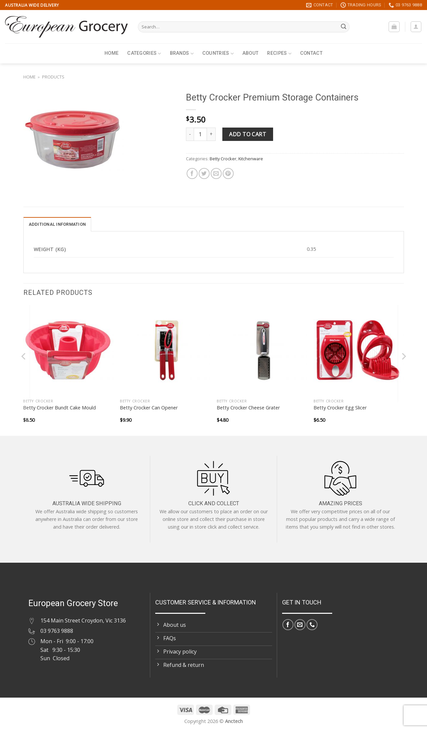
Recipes (279, 53)
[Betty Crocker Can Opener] (165, 350)
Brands (182, 53)
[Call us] (311, 624)
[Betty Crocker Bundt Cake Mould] (68, 350)
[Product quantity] (200, 134)
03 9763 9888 (56, 630)
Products (53, 77)
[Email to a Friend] (216, 173)
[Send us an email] (299, 624)
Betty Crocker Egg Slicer (340, 408)
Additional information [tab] (57, 224)
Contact (311, 53)
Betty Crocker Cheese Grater (248, 408)
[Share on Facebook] (192, 173)
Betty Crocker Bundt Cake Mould (59, 408)
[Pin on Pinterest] (228, 173)
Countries (218, 53)
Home (111, 53)
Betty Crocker (223, 159)
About (250, 53)
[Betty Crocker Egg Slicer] (358, 350)
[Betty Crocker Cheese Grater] (262, 350)
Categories (144, 53)
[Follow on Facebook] (287, 624)
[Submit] (343, 27)
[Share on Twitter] (204, 173)
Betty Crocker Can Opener (149, 408)
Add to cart (247, 134)
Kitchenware (250, 159)
